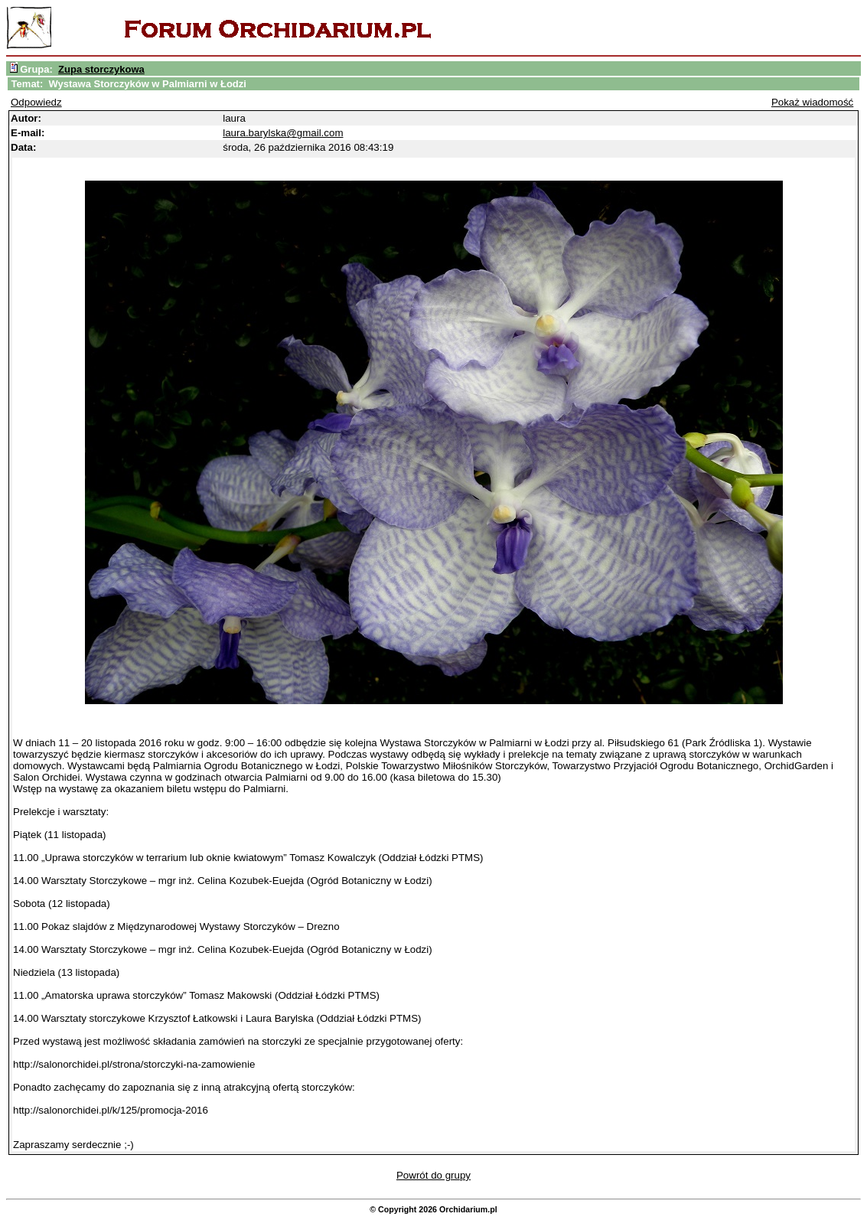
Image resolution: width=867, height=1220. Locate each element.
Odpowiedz (36, 102)
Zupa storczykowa (101, 69)
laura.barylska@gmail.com (283, 133)
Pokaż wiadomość (812, 102)
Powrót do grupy (433, 1175)
